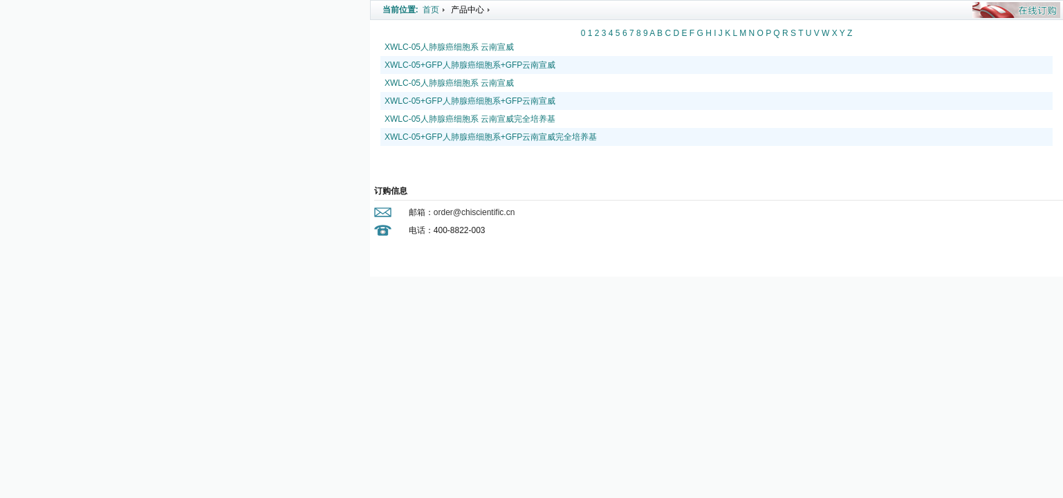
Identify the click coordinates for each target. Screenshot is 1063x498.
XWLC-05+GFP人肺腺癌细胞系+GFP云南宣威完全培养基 (491, 137)
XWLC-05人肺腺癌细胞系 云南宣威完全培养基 (470, 119)
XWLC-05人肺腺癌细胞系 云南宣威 (449, 47)
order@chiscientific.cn (474, 212)
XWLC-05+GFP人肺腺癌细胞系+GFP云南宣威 (470, 65)
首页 (431, 10)
